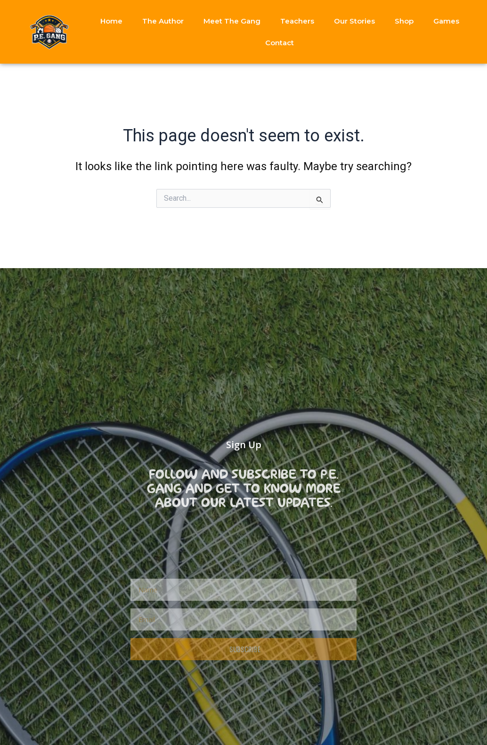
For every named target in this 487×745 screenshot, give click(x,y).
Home (111, 20)
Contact (279, 42)
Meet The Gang (231, 20)
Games (446, 20)
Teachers (297, 20)
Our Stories (354, 20)
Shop (404, 20)
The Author (163, 20)
